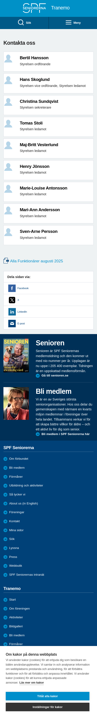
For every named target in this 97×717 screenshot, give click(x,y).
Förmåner (16, 476)
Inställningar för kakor (48, 707)
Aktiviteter (16, 617)
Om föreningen (19, 608)
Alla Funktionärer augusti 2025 (36, 261)
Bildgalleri (16, 626)
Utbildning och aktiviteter (26, 485)
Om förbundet (18, 458)
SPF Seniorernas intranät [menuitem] (26, 574)
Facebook (22, 288)
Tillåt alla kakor (47, 696)
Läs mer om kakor (31, 682)
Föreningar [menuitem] (16, 512)
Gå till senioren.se (55, 375)
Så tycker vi (17, 494)
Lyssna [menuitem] (14, 548)
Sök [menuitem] (24, 23)
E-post (21, 323)
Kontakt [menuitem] (14, 521)
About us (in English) (23, 503)
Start (12, 599)
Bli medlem (17, 467)
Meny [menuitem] (73, 23)
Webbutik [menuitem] (15, 565)
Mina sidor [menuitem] (16, 530)
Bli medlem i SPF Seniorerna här (66, 434)
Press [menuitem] (13, 557)
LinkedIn (22, 311)
